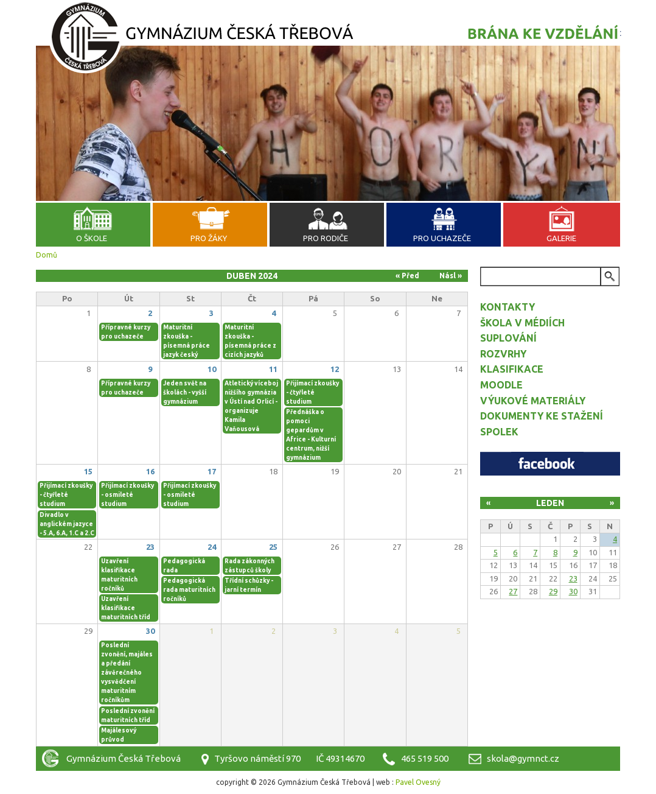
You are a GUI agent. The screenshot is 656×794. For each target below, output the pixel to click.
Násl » (450, 275)
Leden (550, 503)
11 (273, 369)
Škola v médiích (522, 322)
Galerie (561, 238)
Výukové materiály (532, 400)
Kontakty (507, 306)
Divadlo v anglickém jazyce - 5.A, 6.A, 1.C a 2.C (67, 523)
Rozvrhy (503, 353)
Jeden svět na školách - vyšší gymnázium (184, 392)
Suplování (508, 337)
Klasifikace (511, 369)
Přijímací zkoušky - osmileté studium (127, 494)
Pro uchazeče (442, 238)
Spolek (499, 431)
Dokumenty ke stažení (541, 415)
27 (513, 591)
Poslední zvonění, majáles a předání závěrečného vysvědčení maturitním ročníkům (127, 672)
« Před (407, 275)
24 (212, 547)
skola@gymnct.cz (523, 758)
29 (553, 591)
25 (273, 547)
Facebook (550, 464)
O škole (91, 238)
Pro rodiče (325, 238)
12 (334, 369)
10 (212, 369)
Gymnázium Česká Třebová (328, 39)
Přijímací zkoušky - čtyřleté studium (312, 392)
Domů (46, 255)
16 (150, 471)
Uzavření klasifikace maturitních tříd (125, 608)
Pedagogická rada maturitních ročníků (189, 589)
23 (150, 547)
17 (212, 471)
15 (88, 471)
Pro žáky (208, 238)
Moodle (501, 384)
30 (150, 631)
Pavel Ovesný (418, 782)
